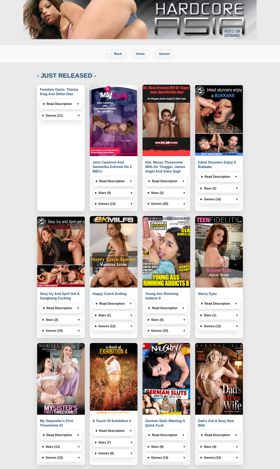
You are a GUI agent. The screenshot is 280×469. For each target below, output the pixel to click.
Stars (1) (104, 315)
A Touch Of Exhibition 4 (112, 421)
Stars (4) (104, 192)
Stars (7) (104, 442)
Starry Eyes (207, 294)
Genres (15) (54, 330)
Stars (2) (210, 188)
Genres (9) (106, 453)
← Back (116, 53)
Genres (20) (159, 203)
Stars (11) (53, 446)
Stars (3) (157, 192)
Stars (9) (157, 446)
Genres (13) (107, 203)
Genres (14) (212, 199)
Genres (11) (54, 115)
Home (140, 53)
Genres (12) (107, 326)
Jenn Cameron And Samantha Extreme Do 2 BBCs (112, 166)
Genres (164, 53)
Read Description (59, 104)
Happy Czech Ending (110, 294)
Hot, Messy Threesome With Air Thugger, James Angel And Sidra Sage (165, 166)
